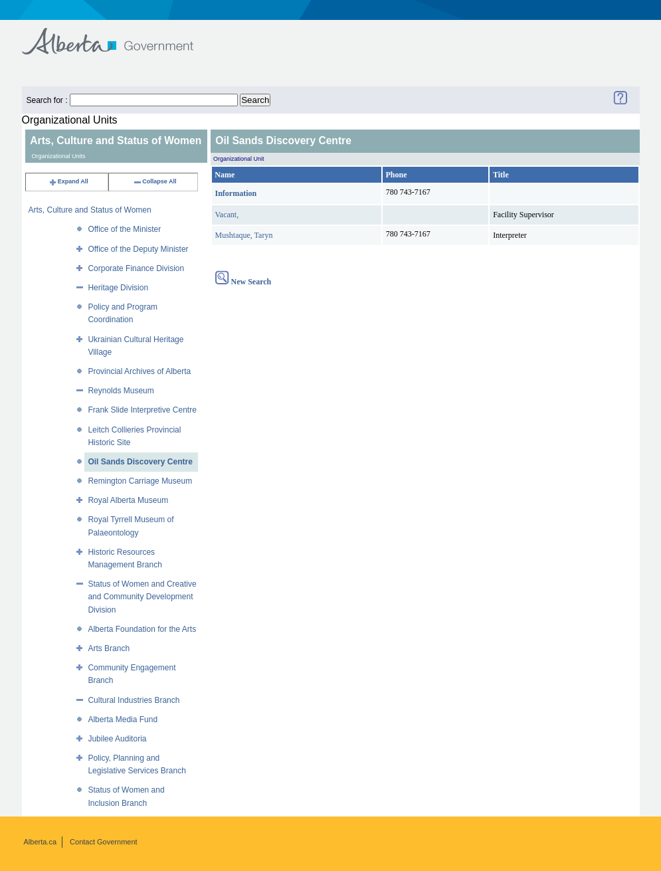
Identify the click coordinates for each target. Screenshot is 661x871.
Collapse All (154, 181)
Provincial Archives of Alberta (139, 371)
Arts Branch (109, 648)
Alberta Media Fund (122, 719)
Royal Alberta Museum (128, 500)
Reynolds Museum (120, 390)
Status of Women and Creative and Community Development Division (142, 596)
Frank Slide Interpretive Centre (142, 410)
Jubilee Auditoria (117, 738)
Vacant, (227, 214)
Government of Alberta (119, 35)
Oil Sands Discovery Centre (140, 461)
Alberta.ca (40, 842)
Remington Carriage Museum (140, 481)
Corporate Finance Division (136, 268)
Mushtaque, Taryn (244, 235)
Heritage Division (118, 287)
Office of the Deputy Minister (138, 249)
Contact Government (104, 842)
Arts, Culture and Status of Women (90, 210)
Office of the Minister (124, 229)
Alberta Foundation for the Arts (142, 629)
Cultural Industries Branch (133, 700)
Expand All (68, 181)
